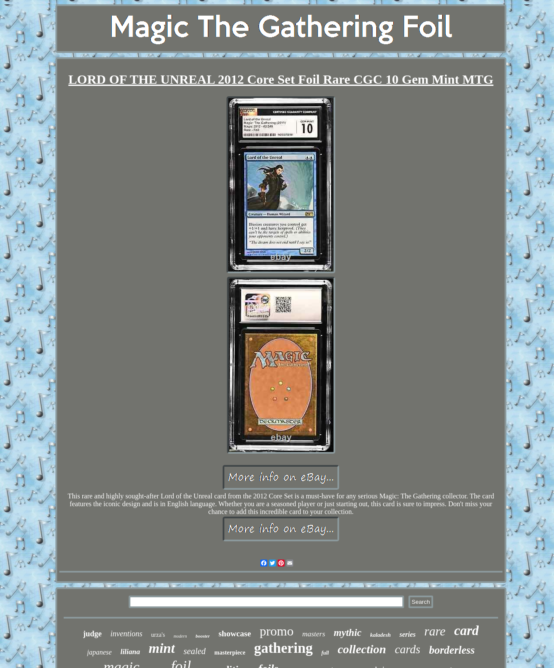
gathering (283, 648)
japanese (99, 652)
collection (361, 649)
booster (202, 636)
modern (180, 636)
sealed (195, 651)
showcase (234, 633)
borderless (452, 650)
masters (313, 634)
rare (435, 631)
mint (162, 648)
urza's (158, 635)
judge (92, 633)
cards (407, 649)
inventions (126, 633)
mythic (348, 632)
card (466, 630)
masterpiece (230, 652)
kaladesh (380, 635)
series (407, 634)
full (325, 653)
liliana (130, 652)
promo (276, 631)
